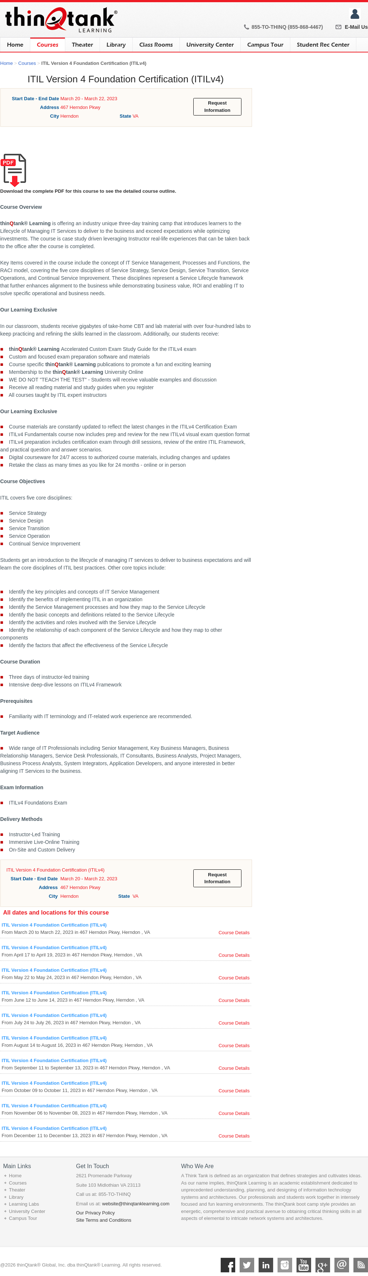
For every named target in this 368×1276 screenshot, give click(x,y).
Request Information (217, 106)
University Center (210, 45)
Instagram (285, 1265)
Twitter (247, 1265)
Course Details (233, 932)
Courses (47, 43)
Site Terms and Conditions (104, 1220)
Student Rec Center (323, 45)
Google (322, 1265)
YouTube (304, 1265)
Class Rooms (156, 45)
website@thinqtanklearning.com (135, 1203)
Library (116, 45)
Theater (82, 45)
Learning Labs (24, 1204)
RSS (360, 1265)
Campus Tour (265, 45)
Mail (341, 1265)
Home (15, 45)
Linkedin (266, 1265)
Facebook (228, 1265)
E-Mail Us (356, 27)
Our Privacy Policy (95, 1213)
